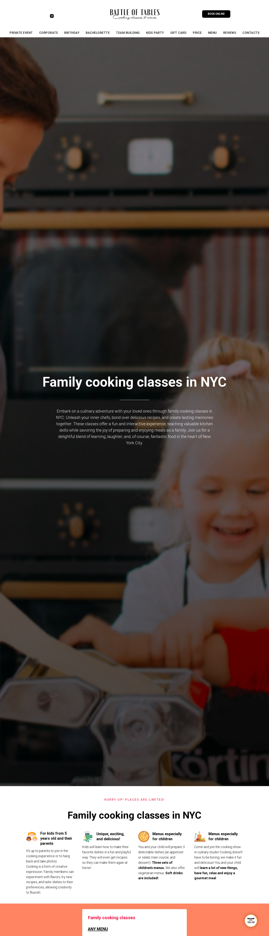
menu (212, 33)
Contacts (250, 33)
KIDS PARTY (155, 33)
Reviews (229, 33)
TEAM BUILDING (128, 33)
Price (197, 33)
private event (21, 33)
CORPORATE (48, 33)
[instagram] (52, 17)
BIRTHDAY (71, 33)
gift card (178, 33)
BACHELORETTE (98, 33)
